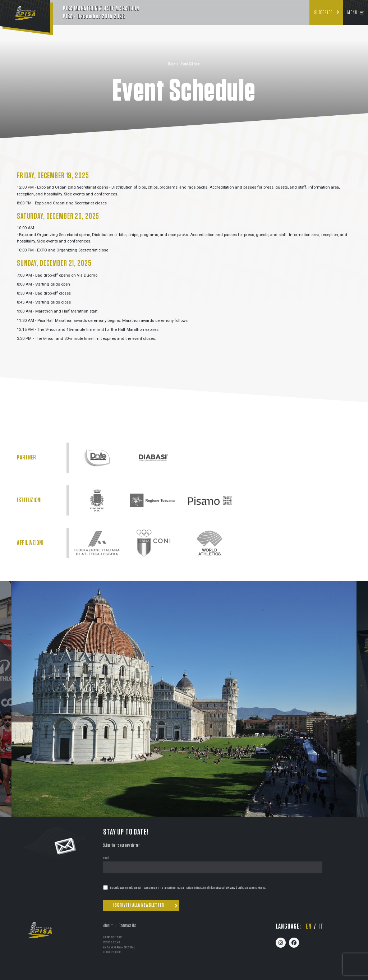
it (320, 926)
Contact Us (127, 925)
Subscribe (323, 12)
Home (171, 64)
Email (106, 858)
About (107, 925)
